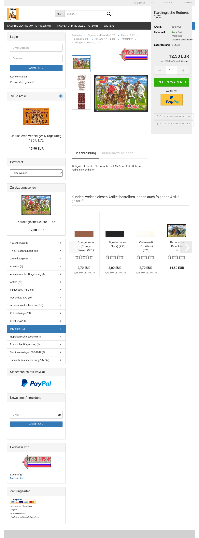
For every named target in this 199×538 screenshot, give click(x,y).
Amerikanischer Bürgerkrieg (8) (27, 274)
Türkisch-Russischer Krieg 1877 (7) (29, 360)
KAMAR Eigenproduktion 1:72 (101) (29, 25)
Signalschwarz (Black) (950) (117, 244)
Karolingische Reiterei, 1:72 (36, 222)
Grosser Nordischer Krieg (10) (26, 305)
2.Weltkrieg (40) (19, 258)
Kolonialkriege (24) (20, 313)
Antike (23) (16, 282)
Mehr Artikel (16, 478)
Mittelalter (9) (17, 328)
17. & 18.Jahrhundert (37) (24, 250)
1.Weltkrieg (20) (19, 242)
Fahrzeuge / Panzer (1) (22, 289)
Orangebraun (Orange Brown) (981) (86, 246)
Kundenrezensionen (117, 153)
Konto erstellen (18, 76)
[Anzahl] (172, 70)
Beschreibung (85, 153)
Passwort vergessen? (22, 82)
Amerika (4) (16, 266)
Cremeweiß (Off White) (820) (146, 246)
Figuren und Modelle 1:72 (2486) (77, 25)
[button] (160, 70)
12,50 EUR (36, 230)
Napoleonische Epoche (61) (25, 336)
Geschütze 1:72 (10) (21, 297)
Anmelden (36, 68)
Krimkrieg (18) (18, 321)
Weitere (109, 25)
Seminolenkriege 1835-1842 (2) (27, 352)
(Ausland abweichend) (182, 39)
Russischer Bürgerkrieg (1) (25, 344)
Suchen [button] (139, 3)
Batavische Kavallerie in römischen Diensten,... (177, 246)
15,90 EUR (36, 148)
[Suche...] (59, 13)
